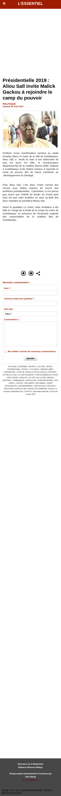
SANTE (12, 383)
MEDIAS (50, 378)
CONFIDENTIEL (10, 372)
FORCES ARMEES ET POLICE (46, 375)
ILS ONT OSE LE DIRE (37, 378)
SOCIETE (32, 366)
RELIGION (51, 386)
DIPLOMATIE (29, 383)
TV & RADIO (34, 369)
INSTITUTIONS (40, 386)
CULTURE (41, 366)
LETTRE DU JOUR (10, 375)
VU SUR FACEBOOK (26, 375)
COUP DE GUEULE (39, 372)
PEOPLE (25, 369)
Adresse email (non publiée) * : (19, 298)
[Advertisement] (29, 44)
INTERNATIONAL (13, 369)
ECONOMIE (22, 366)
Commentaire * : (12, 319)
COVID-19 (28, 391)
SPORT (49, 366)
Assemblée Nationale (41, 391)
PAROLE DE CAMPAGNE (37, 389)
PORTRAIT (52, 372)
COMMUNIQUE (18, 380)
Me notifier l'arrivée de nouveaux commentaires (32, 351)
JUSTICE (19, 383)
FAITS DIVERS (12, 378)
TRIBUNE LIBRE (47, 369)
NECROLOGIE (31, 380)
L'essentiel (30, 3)
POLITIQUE (12, 366)
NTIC (56, 380)
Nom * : (8, 288)
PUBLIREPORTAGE (45, 380)
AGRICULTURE (21, 389)
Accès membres (30, 780)
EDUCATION (9, 389)
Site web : (9, 309)
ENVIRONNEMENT (26, 386)
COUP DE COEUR (24, 372)
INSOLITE (23, 378)
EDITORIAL (7, 380)
